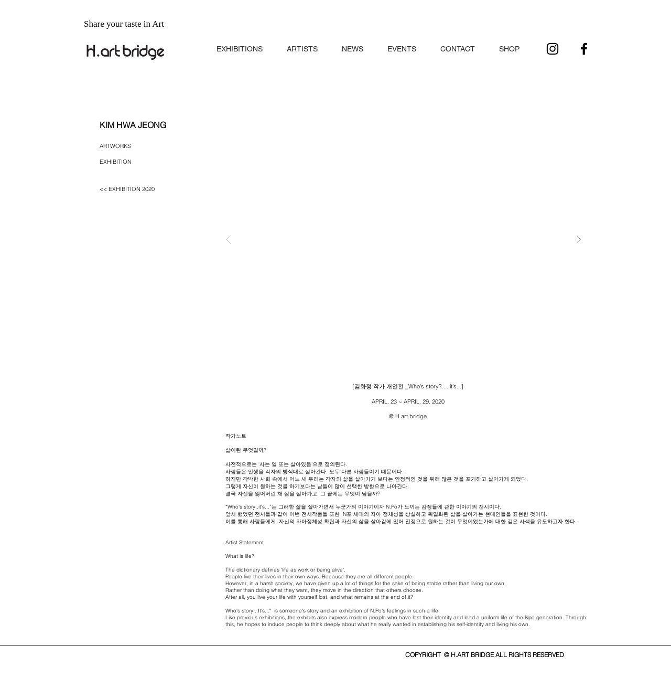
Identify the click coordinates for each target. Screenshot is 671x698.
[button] (239, 44)
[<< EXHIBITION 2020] (133, 189)
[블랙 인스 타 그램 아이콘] (552, 49)
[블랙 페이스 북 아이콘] (584, 49)
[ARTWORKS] (120, 146)
